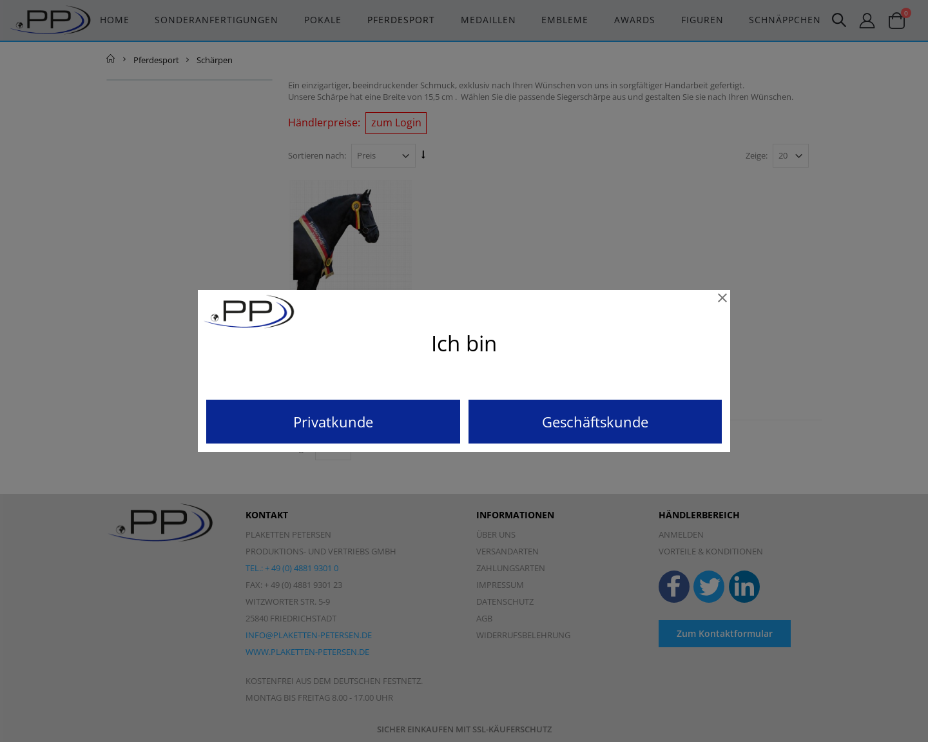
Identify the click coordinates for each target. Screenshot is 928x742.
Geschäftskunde (595, 421)
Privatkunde (333, 421)
